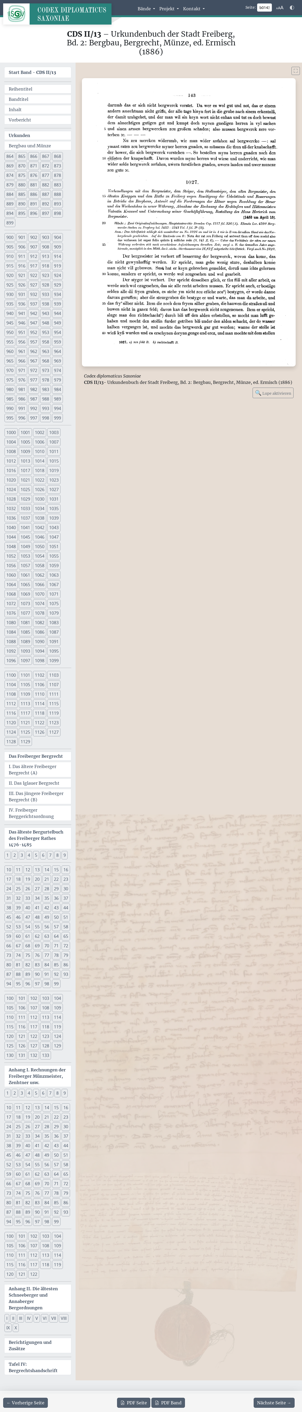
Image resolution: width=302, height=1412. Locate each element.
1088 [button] (11, 641)
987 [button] (33, 399)
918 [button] (45, 266)
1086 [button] (39, 632)
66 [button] (8, 946)
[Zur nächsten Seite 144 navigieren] (274, 1403)
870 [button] (21, 166)
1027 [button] (54, 489)
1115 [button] (54, 704)
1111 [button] (54, 694)
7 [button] (50, 855)
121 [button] (21, 1036)
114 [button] (57, 1017)
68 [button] (27, 946)
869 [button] (9, 166)
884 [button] (9, 194)
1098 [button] (39, 660)
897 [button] (45, 213)
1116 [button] (11, 713)
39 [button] (18, 908)
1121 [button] (25, 723)
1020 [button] (11, 480)
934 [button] (57, 294)
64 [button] (56, 936)
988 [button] (45, 399)
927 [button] (33, 285)
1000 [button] (11, 432)
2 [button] (14, 855)
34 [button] (37, 898)
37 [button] (65, 898)
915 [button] (9, 266)
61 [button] (27, 936)
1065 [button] (25, 584)
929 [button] (57, 285)
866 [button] (33, 156)
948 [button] (45, 323)
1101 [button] (25, 675)
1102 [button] (39, 675)
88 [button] (18, 974)
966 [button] (21, 361)
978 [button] (45, 380)
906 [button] (21, 247)
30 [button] (65, 889)
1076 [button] (11, 613)
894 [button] (9, 213)
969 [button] (57, 361)
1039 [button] (54, 518)
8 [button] (57, 855)
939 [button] (57, 304)
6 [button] (43, 855)
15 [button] (56, 870)
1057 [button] (25, 565)
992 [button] (33, 408)
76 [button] (37, 955)
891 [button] (33, 204)
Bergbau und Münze (30, 145)
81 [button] (18, 965)
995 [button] (9, 418)
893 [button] (57, 204)
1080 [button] (11, 622)
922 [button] (33, 275)
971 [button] (21, 370)
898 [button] (57, 213)
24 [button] (8, 889)
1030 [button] (39, 499)
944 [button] (57, 313)
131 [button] (21, 1055)
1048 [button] (11, 546)
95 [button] (18, 984)
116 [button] (21, 1027)
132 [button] (33, 1055)
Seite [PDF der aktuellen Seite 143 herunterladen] (133, 1403)
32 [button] (18, 898)
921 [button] (21, 275)
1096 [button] (11, 660)
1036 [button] (11, 518)
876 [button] (33, 175)
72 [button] (65, 946)
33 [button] (27, 898)
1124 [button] (11, 732)
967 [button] (33, 361)
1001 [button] (25, 432)
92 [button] (56, 974)
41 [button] (37, 908)
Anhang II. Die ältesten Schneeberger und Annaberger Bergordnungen (33, 1298)
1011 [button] (54, 451)
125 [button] (9, 1046)
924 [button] (57, 275)
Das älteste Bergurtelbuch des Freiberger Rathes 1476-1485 (36, 838)
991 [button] (21, 408)
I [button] (6, 1318)
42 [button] (46, 908)
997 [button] (33, 418)
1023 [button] (54, 480)
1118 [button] (39, 713)
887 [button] (45, 194)
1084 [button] (11, 632)
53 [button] (18, 927)
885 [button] (21, 194)
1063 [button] (54, 575)
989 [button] (57, 399)
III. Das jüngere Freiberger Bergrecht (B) (36, 796)
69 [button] (37, 946)
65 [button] (65, 936)
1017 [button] (25, 470)
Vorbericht (20, 120)
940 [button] (9, 313)
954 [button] (57, 332)
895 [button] (21, 213)
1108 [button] (11, 694)
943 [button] (45, 313)
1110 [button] (39, 694)
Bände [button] (145, 8)
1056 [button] (11, 565)
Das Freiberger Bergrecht (36, 756)
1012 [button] (11, 461)
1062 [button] (39, 575)
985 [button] (9, 399)
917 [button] (33, 266)
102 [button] (33, 998)
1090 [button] (39, 641)
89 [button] (27, 974)
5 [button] (36, 855)
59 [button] (8, 936)
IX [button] (8, 1328)
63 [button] (46, 936)
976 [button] (21, 380)
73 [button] (8, 955)
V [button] (36, 1318)
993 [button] (45, 408)
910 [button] (9, 256)
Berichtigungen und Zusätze (30, 1345)
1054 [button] (39, 556)
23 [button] (65, 879)
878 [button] (57, 175)
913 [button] (45, 256)
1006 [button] (39, 442)
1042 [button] (39, 527)
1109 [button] (25, 694)
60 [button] (18, 936)
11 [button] (18, 870)
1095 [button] (54, 651)
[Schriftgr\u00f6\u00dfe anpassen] (280, 7)
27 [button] (37, 889)
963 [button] (45, 351)
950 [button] (9, 332)
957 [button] (33, 342)
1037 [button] (25, 518)
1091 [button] (54, 641)
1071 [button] (54, 594)
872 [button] (45, 166)
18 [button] (18, 879)
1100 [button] (11, 675)
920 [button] (9, 275)
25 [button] (18, 889)
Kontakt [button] (192, 8)
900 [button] (9, 237)
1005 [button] (25, 442)
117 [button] (33, 1027)
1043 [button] (54, 527)
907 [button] (33, 247)
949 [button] (57, 323)
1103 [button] (54, 675)
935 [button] (9, 304)
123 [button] (45, 1036)
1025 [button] (25, 489)
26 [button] (27, 889)
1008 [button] (11, 451)
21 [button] (46, 879)
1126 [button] (39, 732)
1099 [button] (54, 660)
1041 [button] (25, 527)
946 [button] (21, 323)
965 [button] (9, 361)
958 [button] (45, 342)
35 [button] (46, 898)
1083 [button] (54, 622)
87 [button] (8, 974)
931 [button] (21, 294)
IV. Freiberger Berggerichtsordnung (31, 813)
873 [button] (57, 166)
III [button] (20, 1318)
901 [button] (21, 237)
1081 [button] (25, 622)
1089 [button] (25, 641)
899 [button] (9, 223)
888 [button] (57, 194)
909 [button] (57, 247)
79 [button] (65, 955)
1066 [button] (39, 584)
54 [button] (27, 927)
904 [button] (57, 237)
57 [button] (56, 927)
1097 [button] (25, 660)
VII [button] (53, 1318)
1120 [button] (11, 723)
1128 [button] (11, 742)
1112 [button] (11, 704)
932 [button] (33, 294)
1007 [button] (54, 442)
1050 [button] (39, 546)
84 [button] (46, 965)
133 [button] (45, 1055)
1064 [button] (11, 584)
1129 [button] (25, 742)
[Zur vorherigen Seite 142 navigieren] (25, 1403)
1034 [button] (39, 508)
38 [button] (8, 908)
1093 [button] (25, 651)
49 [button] (46, 917)
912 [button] (33, 256)
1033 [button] (25, 508)
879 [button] (9, 185)
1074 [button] (39, 603)
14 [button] (46, 870)
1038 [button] (39, 518)
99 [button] (56, 984)
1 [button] (7, 855)
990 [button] (9, 408)
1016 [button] (11, 470)
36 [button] (56, 898)
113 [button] (45, 1017)
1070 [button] (39, 594)
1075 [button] (54, 603)
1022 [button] (39, 480)
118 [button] (45, 1027)
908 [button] (45, 247)
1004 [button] (11, 442)
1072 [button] (11, 603)
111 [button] (21, 1017)
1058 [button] (39, 565)
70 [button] (46, 946)
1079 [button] (54, 613)
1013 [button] (25, 461)
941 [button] (21, 313)
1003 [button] (54, 432)
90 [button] (37, 974)
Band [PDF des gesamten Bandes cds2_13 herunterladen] (168, 1403)
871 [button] (33, 166)
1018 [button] (39, 470)
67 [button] (18, 946)
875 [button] (21, 175)
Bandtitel (18, 99)
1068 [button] (11, 594)
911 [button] (21, 256)
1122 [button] (39, 723)
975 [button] (9, 380)
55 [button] (37, 927)
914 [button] (57, 256)
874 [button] (9, 175)
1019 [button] (54, 470)
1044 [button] (11, 537)
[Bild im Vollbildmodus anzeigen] (295, 71)
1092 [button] (11, 651)
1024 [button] (11, 489)
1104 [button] (11, 685)
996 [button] (21, 418)
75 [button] (27, 955)
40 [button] (27, 908)
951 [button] (21, 332)
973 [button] (45, 370)
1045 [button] (25, 537)
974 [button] (57, 370)
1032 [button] (11, 508)
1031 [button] (54, 499)
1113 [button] (25, 704)
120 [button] (9, 1036)
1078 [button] (39, 613)
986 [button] (21, 399)
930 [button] (9, 294)
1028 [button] (11, 499)
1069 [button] (25, 594)
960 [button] (9, 351)
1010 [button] (39, 451)
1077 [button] (25, 613)
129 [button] (57, 1046)
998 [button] (45, 418)
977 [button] (33, 380)
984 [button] (57, 389)
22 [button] (56, 879)
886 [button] (33, 194)
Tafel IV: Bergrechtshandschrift (33, 1367)
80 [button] (8, 965)
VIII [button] (64, 1318)
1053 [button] (25, 556)
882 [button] (45, 185)
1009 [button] (25, 451)
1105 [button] (25, 685)
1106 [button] (39, 685)
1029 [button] (25, 499)
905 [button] (9, 247)
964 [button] (57, 351)
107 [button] (33, 1008)
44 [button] (65, 908)
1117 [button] (25, 713)
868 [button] (57, 156)
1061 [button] (25, 575)
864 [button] (9, 156)
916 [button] (21, 266)
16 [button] (65, 870)
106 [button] (21, 1008)
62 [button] (37, 936)
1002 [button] (39, 432)
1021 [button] (25, 480)
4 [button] (29, 855)
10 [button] (8, 870)
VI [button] (45, 1318)
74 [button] (18, 955)
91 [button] (46, 974)
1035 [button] (54, 508)
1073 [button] (25, 603)
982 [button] (33, 389)
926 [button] (21, 285)
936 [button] (21, 304)
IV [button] (29, 1318)
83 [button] (37, 965)
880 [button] (21, 185)
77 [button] (46, 955)
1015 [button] (54, 461)
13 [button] (37, 870)
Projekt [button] (167, 8)
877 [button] (45, 175)
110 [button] (9, 1017)
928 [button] (45, 285)
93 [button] (65, 974)
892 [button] (45, 204)
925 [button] (9, 285)
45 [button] (8, 917)
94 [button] (8, 984)
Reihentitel (20, 89)
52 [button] (8, 927)
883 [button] (57, 185)
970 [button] (9, 370)
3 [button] (22, 855)
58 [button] (65, 927)
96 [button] (27, 984)
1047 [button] (54, 537)
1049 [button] (25, 546)
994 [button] (57, 408)
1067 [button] (54, 584)
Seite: (250, 7)
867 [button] (45, 156)
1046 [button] (39, 537)
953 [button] (45, 332)
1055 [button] (54, 556)
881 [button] (33, 185)
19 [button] (27, 879)
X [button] (16, 1328)
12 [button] (27, 870)
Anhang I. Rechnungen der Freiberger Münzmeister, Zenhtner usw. (37, 1076)
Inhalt (15, 109)
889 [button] (9, 204)
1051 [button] (54, 546)
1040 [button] (11, 527)
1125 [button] (25, 732)
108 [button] (45, 1008)
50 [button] (56, 917)
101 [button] (21, 998)
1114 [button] (39, 704)
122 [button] (33, 1036)
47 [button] (27, 917)
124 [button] (57, 1036)
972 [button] (33, 370)
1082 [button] (39, 622)
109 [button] (57, 1008)
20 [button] (37, 879)
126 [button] (21, 1046)
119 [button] (57, 1027)
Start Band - (32, 72)
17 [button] (8, 879)
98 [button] (46, 984)
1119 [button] (54, 713)
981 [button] (21, 389)
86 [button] (65, 965)
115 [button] (9, 1027)
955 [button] (9, 342)
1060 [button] (11, 575)
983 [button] (45, 389)
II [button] (13, 1318)
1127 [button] (54, 732)
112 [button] (33, 1017)
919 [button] (57, 266)
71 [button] (56, 946)
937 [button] (33, 304)
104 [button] (57, 998)
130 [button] (9, 1055)
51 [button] (65, 917)
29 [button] (56, 889)
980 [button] (9, 389)
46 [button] (18, 917)
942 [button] (33, 313)
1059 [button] (54, 565)
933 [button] (45, 294)
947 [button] (33, 323)
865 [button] (21, 156)
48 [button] (37, 917)
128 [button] (45, 1046)
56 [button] (46, 927)
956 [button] (21, 342)
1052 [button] (11, 556)
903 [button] (45, 237)
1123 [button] (54, 723)
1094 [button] (39, 651)
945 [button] (9, 323)
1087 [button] (54, 632)
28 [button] (46, 889)
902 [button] (33, 237)
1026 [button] (39, 489)
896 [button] (33, 213)
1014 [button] (39, 461)
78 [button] (56, 955)
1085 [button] (25, 632)
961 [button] (21, 351)
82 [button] (27, 965)
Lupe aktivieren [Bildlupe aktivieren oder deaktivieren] (273, 392)
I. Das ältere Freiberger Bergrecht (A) (32, 769)
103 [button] (45, 998)
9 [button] (64, 855)
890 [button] (21, 204)
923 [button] (45, 275)
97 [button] (37, 984)
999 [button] (57, 418)
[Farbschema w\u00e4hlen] (292, 7)
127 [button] (33, 1046)
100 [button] (9, 998)
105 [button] (9, 1008)
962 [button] (33, 351)
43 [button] (56, 908)
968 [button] (45, 361)
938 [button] (45, 304)
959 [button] (57, 342)
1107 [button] (54, 685)
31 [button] (8, 898)
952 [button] (33, 332)
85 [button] (56, 965)
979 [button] (57, 380)
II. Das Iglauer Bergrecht (34, 783)
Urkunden (19, 135)
